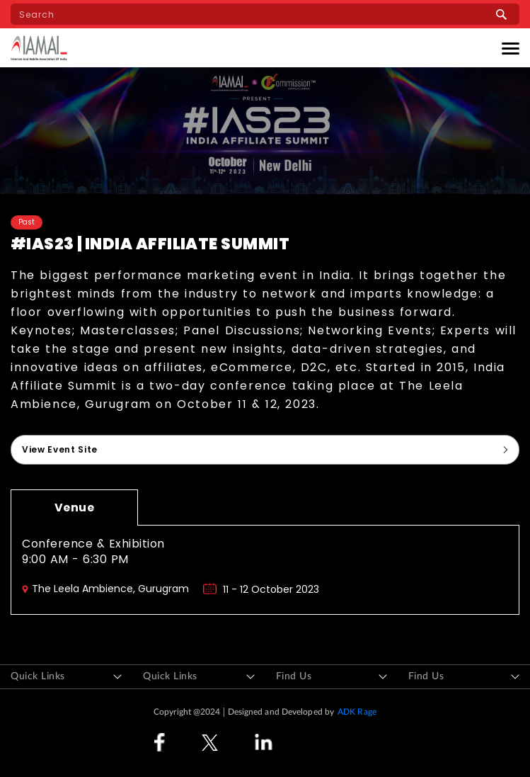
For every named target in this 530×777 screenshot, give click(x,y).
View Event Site (60, 449)
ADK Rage (357, 712)
